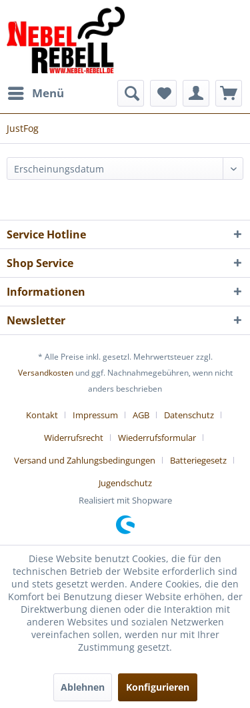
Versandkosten (45, 372)
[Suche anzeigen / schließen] (130, 93)
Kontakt (42, 415)
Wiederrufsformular (157, 438)
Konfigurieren (157, 687)
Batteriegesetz (198, 460)
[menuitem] (35, 93)
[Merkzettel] (163, 93)
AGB (141, 415)
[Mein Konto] (196, 93)
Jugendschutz (125, 483)
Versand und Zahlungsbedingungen (84, 460)
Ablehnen (83, 687)
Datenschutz (189, 415)
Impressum (95, 415)
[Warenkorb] (228, 93)
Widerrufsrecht (73, 438)
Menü (36, 92)
